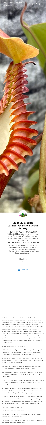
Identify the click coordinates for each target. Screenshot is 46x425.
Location (19, 2)
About (11, 2)
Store (4, 2)
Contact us (6, 5)
